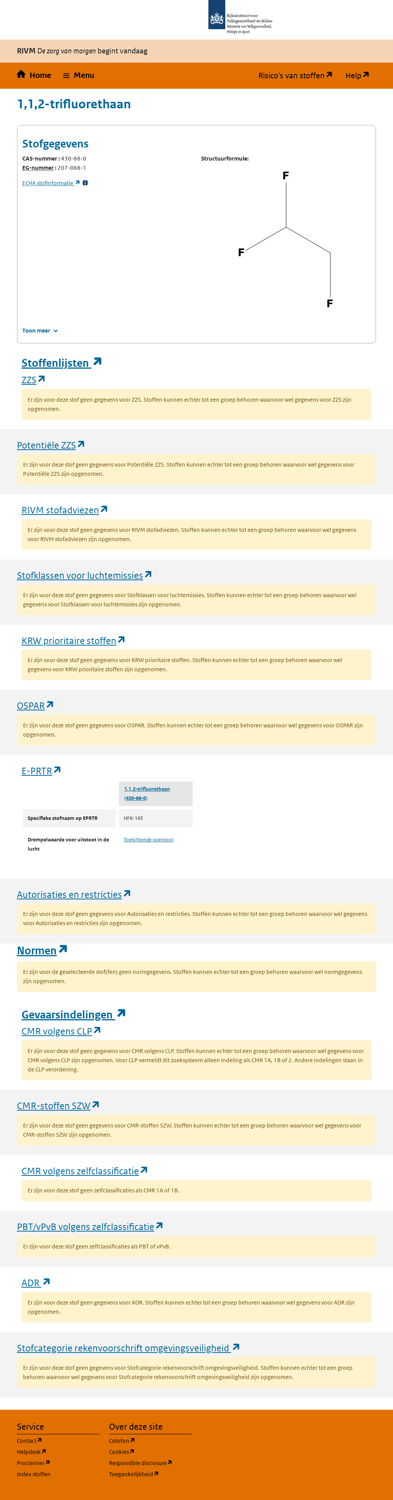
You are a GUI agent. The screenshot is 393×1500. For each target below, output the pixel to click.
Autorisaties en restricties (74, 894)
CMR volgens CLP (61, 1030)
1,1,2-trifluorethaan (147, 789)
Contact (58, 1440)
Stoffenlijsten (62, 363)
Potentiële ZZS (51, 444)
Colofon (150, 1440)
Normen (42, 950)
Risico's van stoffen (298, 75)
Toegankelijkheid (150, 1474)
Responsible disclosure (150, 1463)
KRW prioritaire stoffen (73, 640)
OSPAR (36, 705)
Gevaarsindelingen (74, 1015)
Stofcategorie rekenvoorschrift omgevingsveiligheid (129, 1347)
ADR (36, 1282)
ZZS (33, 379)
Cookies (150, 1451)
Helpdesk (58, 1451)
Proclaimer (58, 1463)
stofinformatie (51, 183)
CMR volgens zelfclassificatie (85, 1170)
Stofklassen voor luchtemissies (85, 575)
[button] (79, 76)
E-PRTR (41, 770)
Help (360, 75)
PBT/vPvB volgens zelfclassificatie (90, 1226)
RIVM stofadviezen (65, 509)
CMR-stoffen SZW (59, 1105)
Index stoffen (34, 1474)
